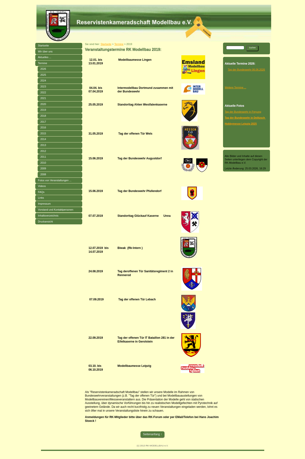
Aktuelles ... (44, 57)
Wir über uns (45, 51)
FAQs (41, 192)
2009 (43, 168)
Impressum (44, 203)
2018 (43, 115)
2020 (43, 104)
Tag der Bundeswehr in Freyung (243, 111)
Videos (42, 186)
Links (41, 197)
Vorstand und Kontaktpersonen (55, 209)
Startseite (43, 45)
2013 (43, 145)
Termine (42, 63)
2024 (43, 80)
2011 (43, 156)
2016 (43, 127)
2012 (43, 151)
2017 (43, 121)
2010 (43, 162)
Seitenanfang (151, 434)
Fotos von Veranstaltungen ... (54, 180)
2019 (43, 109)
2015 (43, 133)
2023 (43, 86)
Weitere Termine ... (235, 87)
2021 (43, 98)
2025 (43, 74)
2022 (43, 92)
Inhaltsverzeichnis (48, 215)
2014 (43, 139)
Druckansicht (45, 221)
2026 (43, 68)
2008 (43, 174)
